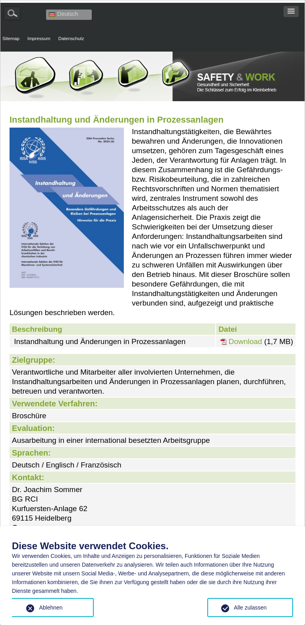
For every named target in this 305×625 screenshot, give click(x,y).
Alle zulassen (250, 607)
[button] (291, 11)
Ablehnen (50, 607)
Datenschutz (71, 38)
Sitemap (10, 38)
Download (245, 341)
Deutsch (63, 14)
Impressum (38, 38)
